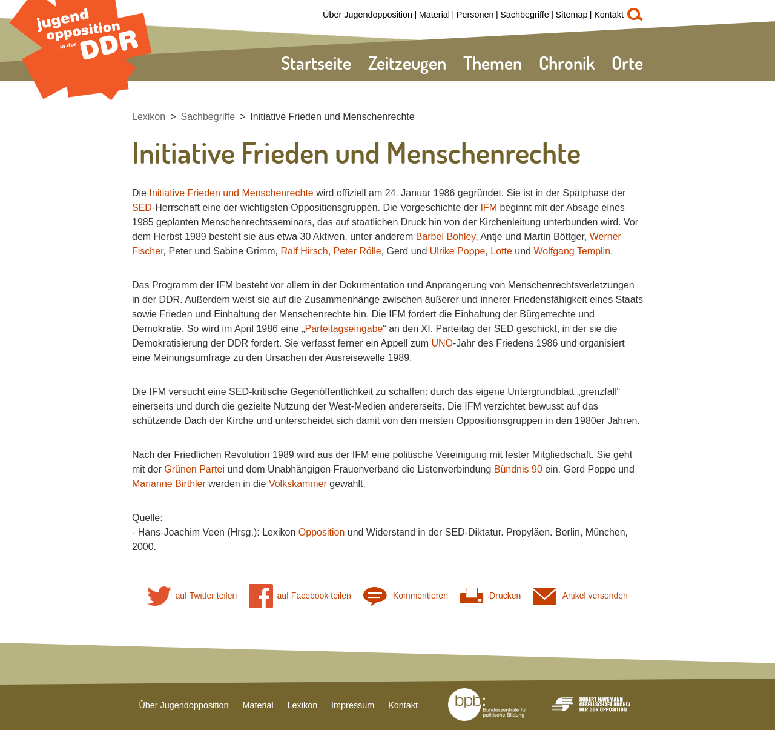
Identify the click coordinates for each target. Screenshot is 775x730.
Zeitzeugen (407, 63)
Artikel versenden (580, 595)
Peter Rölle (357, 251)
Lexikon (148, 116)
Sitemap (572, 14)
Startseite (316, 63)
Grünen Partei (194, 469)
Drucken (490, 595)
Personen (475, 14)
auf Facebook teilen (300, 595)
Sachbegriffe (524, 14)
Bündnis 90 (518, 469)
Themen (492, 63)
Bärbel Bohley (445, 236)
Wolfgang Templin (571, 251)
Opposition (321, 532)
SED (142, 207)
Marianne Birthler (169, 484)
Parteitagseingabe (344, 329)
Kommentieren (405, 595)
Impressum (352, 705)
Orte (627, 63)
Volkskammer (298, 484)
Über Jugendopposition (367, 14)
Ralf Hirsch (304, 251)
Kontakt (609, 14)
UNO (442, 343)
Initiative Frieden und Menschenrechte (332, 116)
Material (434, 14)
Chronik (567, 63)
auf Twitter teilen (192, 595)
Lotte (501, 251)
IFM (488, 207)
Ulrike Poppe (458, 251)
